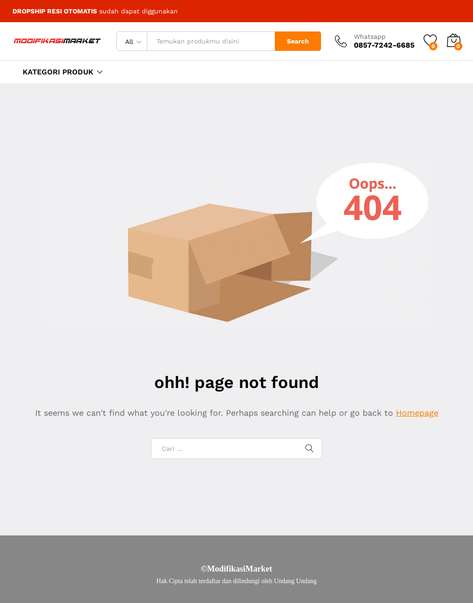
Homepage (417, 413)
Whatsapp (370, 36)
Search (298, 41)
